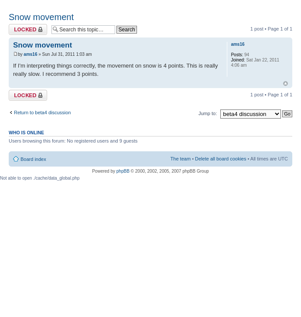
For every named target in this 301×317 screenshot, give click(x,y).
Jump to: (207, 113)
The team (181, 158)
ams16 (30, 54)
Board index (33, 159)
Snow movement (41, 17)
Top (285, 83)
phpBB (123, 171)
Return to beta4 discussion (42, 112)
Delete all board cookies (220, 158)
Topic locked (28, 29)
